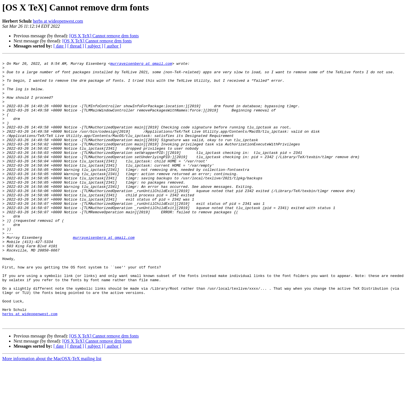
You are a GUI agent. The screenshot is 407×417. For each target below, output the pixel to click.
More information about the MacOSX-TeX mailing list (51, 412)
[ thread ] (75, 46)
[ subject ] (94, 46)
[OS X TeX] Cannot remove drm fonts (104, 35)
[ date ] (59, 46)
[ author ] (112, 46)
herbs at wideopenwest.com (58, 21)
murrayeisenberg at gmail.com (141, 65)
